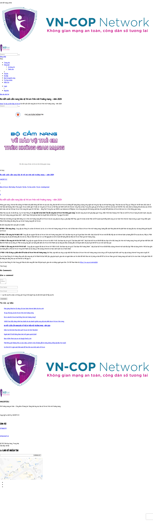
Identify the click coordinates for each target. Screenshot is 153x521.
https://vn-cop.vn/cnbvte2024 (89, 262)
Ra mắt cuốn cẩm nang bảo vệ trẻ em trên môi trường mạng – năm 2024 (27, 175)
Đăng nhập (3, 56)
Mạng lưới (6, 65)
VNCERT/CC (3, 179)
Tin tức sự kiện (8, 80)
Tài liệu (6, 73)
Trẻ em (38, 187)
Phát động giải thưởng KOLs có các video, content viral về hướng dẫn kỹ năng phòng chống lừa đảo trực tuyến (35, 344)
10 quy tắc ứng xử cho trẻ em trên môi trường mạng (19, 314)
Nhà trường (12, 187)
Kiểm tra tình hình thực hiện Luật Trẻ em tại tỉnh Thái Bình (21, 331)
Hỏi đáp (6, 76)
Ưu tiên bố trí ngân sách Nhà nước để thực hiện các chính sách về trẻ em (24, 348)
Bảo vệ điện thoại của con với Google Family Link (17, 339)
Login (5, 86)
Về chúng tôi (11, 67)
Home (1, 104)
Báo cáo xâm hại (4, 94)
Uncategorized (45, 187)
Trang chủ (7, 62)
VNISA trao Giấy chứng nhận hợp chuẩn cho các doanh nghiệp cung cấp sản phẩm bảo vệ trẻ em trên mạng (34, 322)
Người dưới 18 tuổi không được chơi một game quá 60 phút (20, 335)
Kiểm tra (6, 82)
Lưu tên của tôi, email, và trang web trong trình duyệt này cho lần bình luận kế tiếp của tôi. (28, 296)
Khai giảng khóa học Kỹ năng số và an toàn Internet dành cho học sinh (24, 309)
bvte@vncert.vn (4, 437)
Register (6, 90)
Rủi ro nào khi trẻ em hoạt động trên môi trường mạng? (20, 318)
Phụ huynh (19, 187)
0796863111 (3, 429)
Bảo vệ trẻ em (16, 104)
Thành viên (11, 69)
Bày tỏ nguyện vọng (9, 78)
